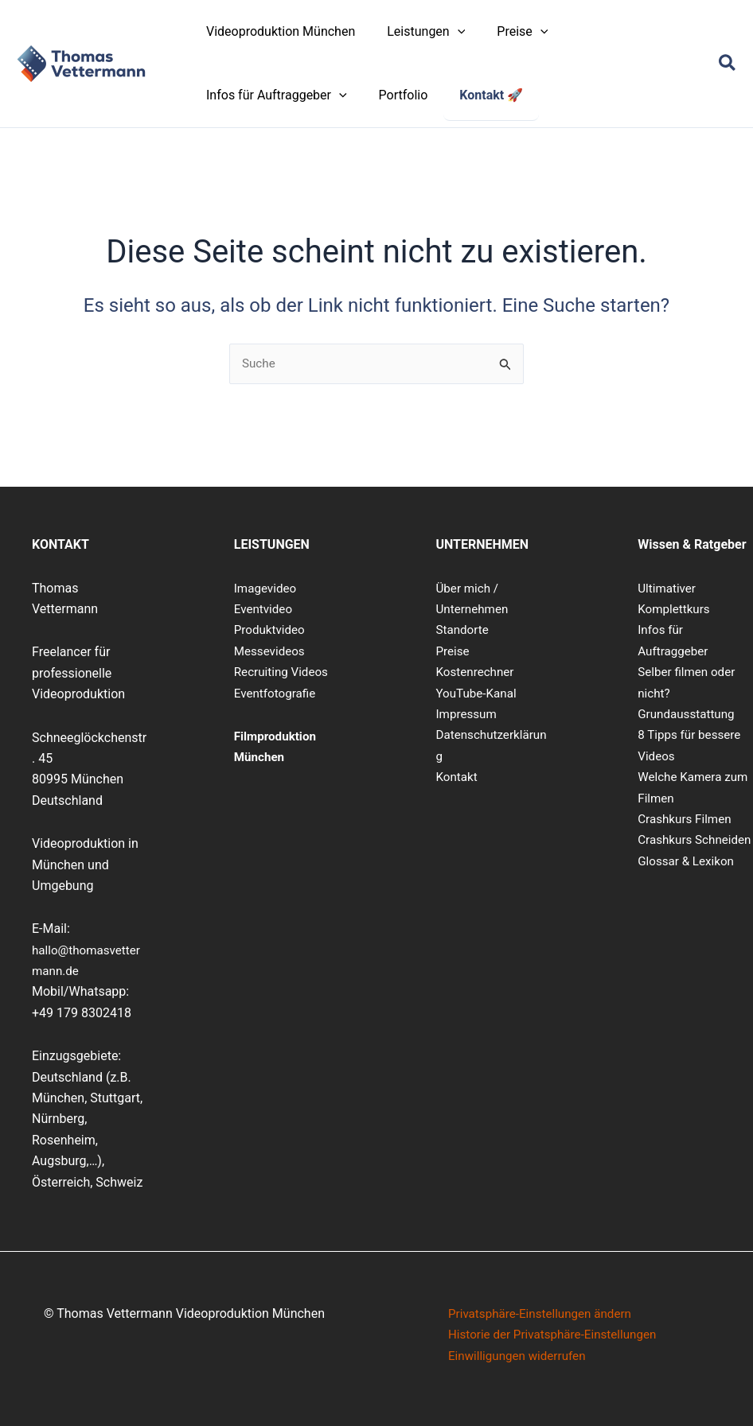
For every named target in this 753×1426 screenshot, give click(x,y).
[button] (448, 32)
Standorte (464, 630)
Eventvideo (264, 608)
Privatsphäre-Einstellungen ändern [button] (545, 1313)
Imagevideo (267, 588)
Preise (453, 651)
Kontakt (458, 776)
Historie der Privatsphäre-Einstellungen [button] (558, 1334)
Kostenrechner (477, 672)
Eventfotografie (277, 693)
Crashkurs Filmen (687, 818)
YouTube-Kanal (478, 693)
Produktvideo (271, 630)
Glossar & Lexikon (688, 881)
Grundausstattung (688, 713)
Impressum (468, 713)
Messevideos (271, 651)
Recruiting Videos (284, 672)
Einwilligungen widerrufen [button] (520, 1355)
